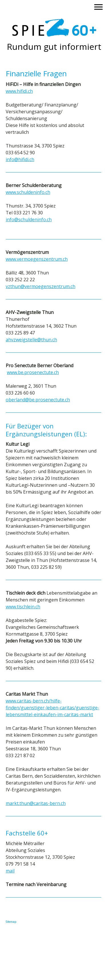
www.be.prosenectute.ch (33, 372)
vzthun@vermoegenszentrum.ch (40, 286)
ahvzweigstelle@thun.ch (31, 339)
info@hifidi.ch (20, 159)
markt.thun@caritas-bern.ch (36, 803)
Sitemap (11, 922)
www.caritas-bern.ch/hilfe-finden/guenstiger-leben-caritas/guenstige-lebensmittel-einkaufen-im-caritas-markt (52, 708)
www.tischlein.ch (23, 606)
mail (10, 871)
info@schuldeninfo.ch (29, 219)
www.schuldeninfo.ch (28, 192)
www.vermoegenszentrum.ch (37, 259)
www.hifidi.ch (19, 91)
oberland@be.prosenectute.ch (38, 400)
